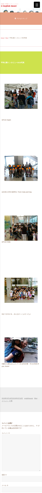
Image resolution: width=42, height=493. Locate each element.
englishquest (28, 398)
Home (2, 38)
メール (5, 485)
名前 (4, 475)
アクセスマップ (21, 18)
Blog (7, 38)
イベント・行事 (7, 401)
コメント (6, 433)
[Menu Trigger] (37, 5)
